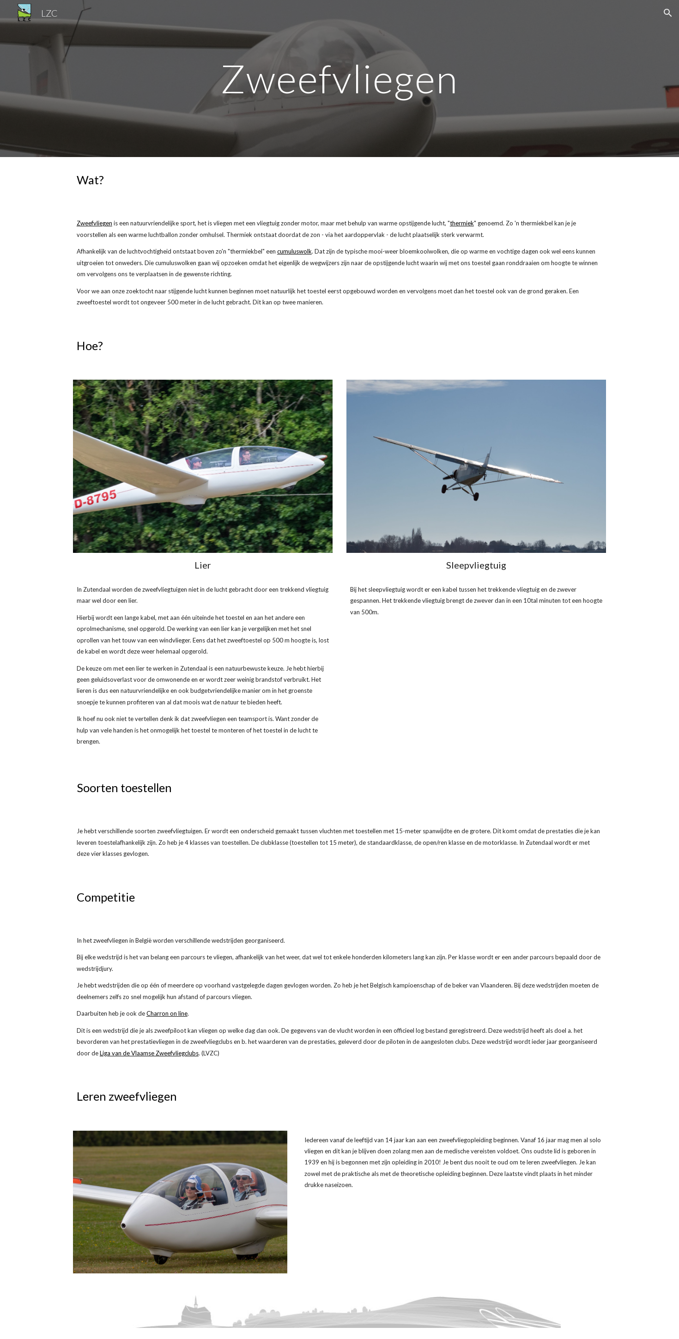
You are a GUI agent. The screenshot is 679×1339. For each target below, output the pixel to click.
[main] (339, 78)
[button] (668, 13)
